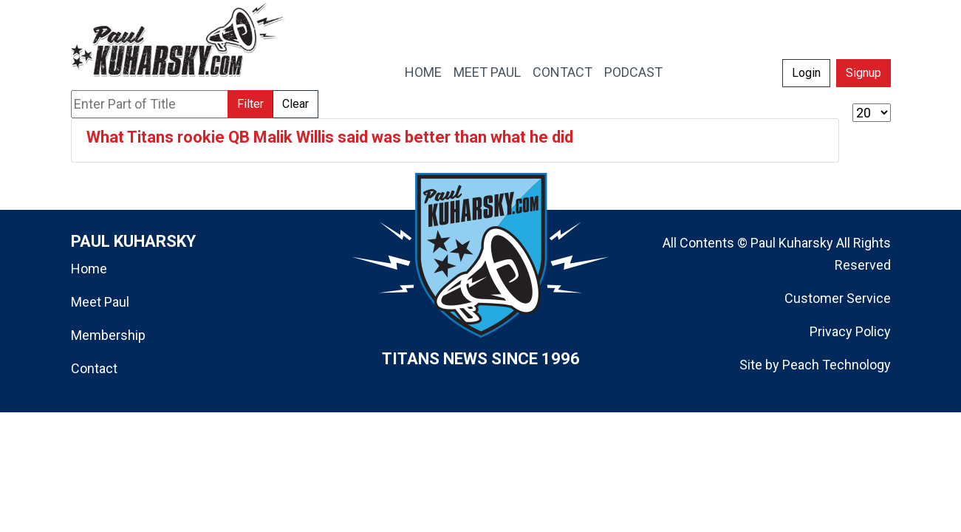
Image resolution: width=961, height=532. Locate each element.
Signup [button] (863, 73)
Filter (250, 104)
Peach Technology (836, 364)
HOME (423, 72)
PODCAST (633, 72)
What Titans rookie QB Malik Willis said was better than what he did (329, 137)
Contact (94, 368)
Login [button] (806, 73)
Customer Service (837, 298)
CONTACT (562, 72)
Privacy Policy (850, 331)
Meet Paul (100, 302)
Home (89, 268)
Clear (295, 104)
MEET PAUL (487, 72)
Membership (108, 335)
